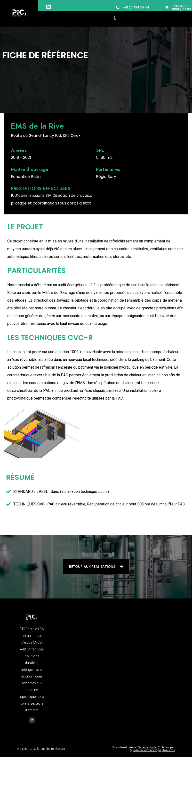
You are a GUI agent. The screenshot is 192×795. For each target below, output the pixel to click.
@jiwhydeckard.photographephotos (152, 750)
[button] (115, 18)
